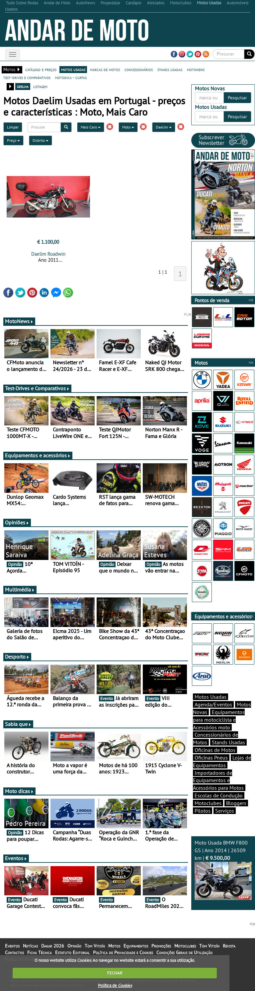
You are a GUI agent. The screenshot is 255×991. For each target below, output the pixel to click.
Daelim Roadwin (48, 254)
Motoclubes (208, 803)
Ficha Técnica (39, 952)
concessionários (139, 69)
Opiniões (17, 522)
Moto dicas (19, 791)
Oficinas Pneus (211, 757)
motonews (196, 69)
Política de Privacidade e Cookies (123, 952)
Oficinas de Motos (215, 750)
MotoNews (19, 321)
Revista (229, 946)
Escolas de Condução (219, 795)
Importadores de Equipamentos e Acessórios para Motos (218, 780)
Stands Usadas (228, 742)
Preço (13, 140)
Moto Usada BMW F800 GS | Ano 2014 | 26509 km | (223, 869)
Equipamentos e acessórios (38, 455)
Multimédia (20, 589)
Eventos (16, 858)
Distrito (40, 140)
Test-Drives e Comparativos (37, 388)
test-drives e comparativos (26, 77)
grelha (23, 86)
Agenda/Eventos (213, 704)
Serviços (224, 810)
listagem (40, 86)
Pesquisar (237, 98)
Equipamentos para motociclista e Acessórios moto (219, 720)
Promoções (161, 946)
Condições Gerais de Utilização (184, 952)
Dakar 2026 (52, 946)
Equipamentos (136, 946)
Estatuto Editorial (72, 952)
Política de (115, 985)
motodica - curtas (71, 77)
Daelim (164, 127)
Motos (114, 946)
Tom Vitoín (95, 946)
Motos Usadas (210, 696)
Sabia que (18, 724)
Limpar (13, 127)
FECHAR (115, 973)
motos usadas (73, 69)
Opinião (74, 946)
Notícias (30, 946)
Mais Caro (91, 127)
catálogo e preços (40, 69)
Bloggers (236, 803)
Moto (128, 127)
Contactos (14, 952)
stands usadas (169, 69)
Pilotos (203, 810)
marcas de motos (105, 69)
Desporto (17, 656)
